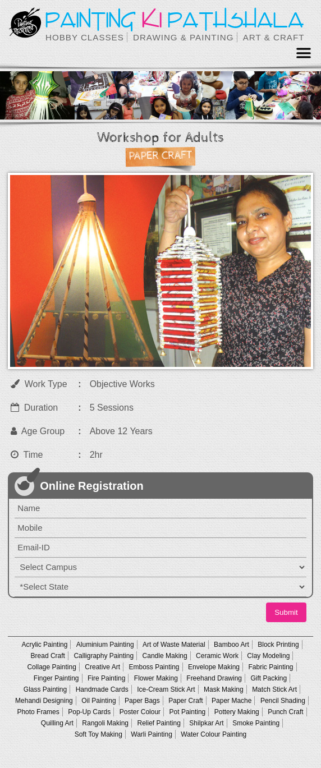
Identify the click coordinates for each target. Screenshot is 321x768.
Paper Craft (185, 701)
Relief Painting (158, 723)
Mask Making (224, 689)
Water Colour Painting (213, 734)
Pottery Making (236, 712)
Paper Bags (142, 701)
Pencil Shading (282, 701)
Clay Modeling (268, 656)
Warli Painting (151, 734)
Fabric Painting (270, 667)
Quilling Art (57, 723)
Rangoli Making (105, 723)
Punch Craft (285, 712)
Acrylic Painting (44, 645)
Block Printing (278, 645)
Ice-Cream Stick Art (166, 689)
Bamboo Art (231, 645)
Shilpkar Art (206, 723)
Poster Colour (140, 712)
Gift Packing (268, 678)
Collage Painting (51, 667)
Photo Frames (38, 712)
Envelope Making (214, 667)
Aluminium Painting (105, 645)
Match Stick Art (274, 689)
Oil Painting (98, 701)
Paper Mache (231, 701)
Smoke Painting (255, 723)
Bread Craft (48, 656)
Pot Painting (187, 712)
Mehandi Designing (44, 701)
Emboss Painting (154, 667)
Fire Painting (106, 678)
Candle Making (165, 656)
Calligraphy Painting (104, 656)
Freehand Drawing (214, 678)
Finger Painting (56, 678)
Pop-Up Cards (89, 712)
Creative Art (102, 667)
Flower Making (156, 678)
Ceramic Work (217, 656)
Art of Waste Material (174, 645)
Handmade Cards (102, 689)
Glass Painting (45, 689)
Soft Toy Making (98, 734)
